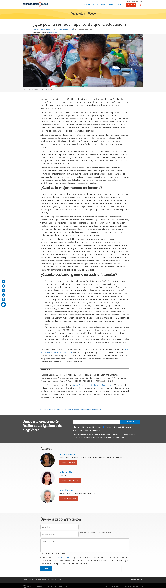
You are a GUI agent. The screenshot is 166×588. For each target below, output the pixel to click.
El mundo (75, 409)
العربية (56, 32)
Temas (110, 4)
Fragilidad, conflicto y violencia (60, 409)
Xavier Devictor (66, 29)
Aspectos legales (28, 580)
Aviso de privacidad (61, 557)
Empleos (53, 580)
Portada (87, 4)
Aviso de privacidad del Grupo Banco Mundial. (106, 437)
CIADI (65, 586)
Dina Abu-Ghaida (39, 29)
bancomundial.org (134, 1)
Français (98, 427)
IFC (56, 586)
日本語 (85, 430)
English (50, 32)
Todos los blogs (99, 4)
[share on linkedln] (3, 295)
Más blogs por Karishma (70, 481)
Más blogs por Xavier (69, 498)
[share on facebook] (3, 286)
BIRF (48, 586)
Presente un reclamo (137, 580)
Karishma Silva (52, 29)
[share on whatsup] (3, 299)
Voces (92, 13)
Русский (128, 427)
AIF (52, 586)
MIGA (60, 586)
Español (44, 32)
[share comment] (3, 304)
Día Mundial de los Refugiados (90, 409)
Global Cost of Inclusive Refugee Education (91, 385)
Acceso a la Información (42, 580)
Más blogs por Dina (68, 463)
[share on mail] (3, 281)
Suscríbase (130, 421)
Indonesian (96, 430)
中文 (77, 430)
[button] (140, 5)
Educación (44, 409)
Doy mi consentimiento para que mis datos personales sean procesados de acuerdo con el (106, 436)
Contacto (119, 4)
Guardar (46, 568)
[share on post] (3, 290)
